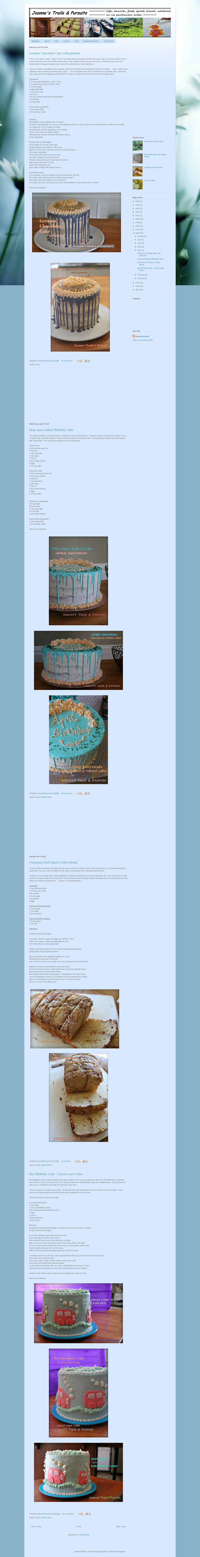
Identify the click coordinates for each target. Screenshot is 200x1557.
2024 (137, 205)
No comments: (67, 361)
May (140, 247)
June (140, 243)
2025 (137, 201)
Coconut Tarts (149, 180)
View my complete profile (143, 340)
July (139, 240)
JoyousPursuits (142, 336)
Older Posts (121, 1527)
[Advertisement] (78, 394)
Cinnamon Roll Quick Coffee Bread (53, 862)
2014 (137, 286)
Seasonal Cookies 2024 (153, 141)
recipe (67, 871)
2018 (137, 226)
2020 (137, 219)
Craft (76, 41)
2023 (137, 208)
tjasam (105, 1551)
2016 (137, 233)
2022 (137, 212)
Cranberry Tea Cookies (153, 167)
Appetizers (36, 41)
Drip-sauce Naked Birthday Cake (51, 430)
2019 (137, 222)
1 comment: (66, 1161)
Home (79, 1527)
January (141, 278)
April (140, 250)
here (84, 1273)
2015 (137, 283)
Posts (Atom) (84, 1535)
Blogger (122, 1551)
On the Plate (108, 41)
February (141, 275)
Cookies (66, 41)
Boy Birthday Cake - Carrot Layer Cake (55, 1174)
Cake (56, 41)
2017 (137, 229)
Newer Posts (36, 1527)
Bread (47, 41)
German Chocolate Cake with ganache (54, 53)
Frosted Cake (46, 797)
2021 (137, 215)
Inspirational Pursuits (91, 41)
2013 (137, 290)
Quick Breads (46, 1165)
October (141, 236)
